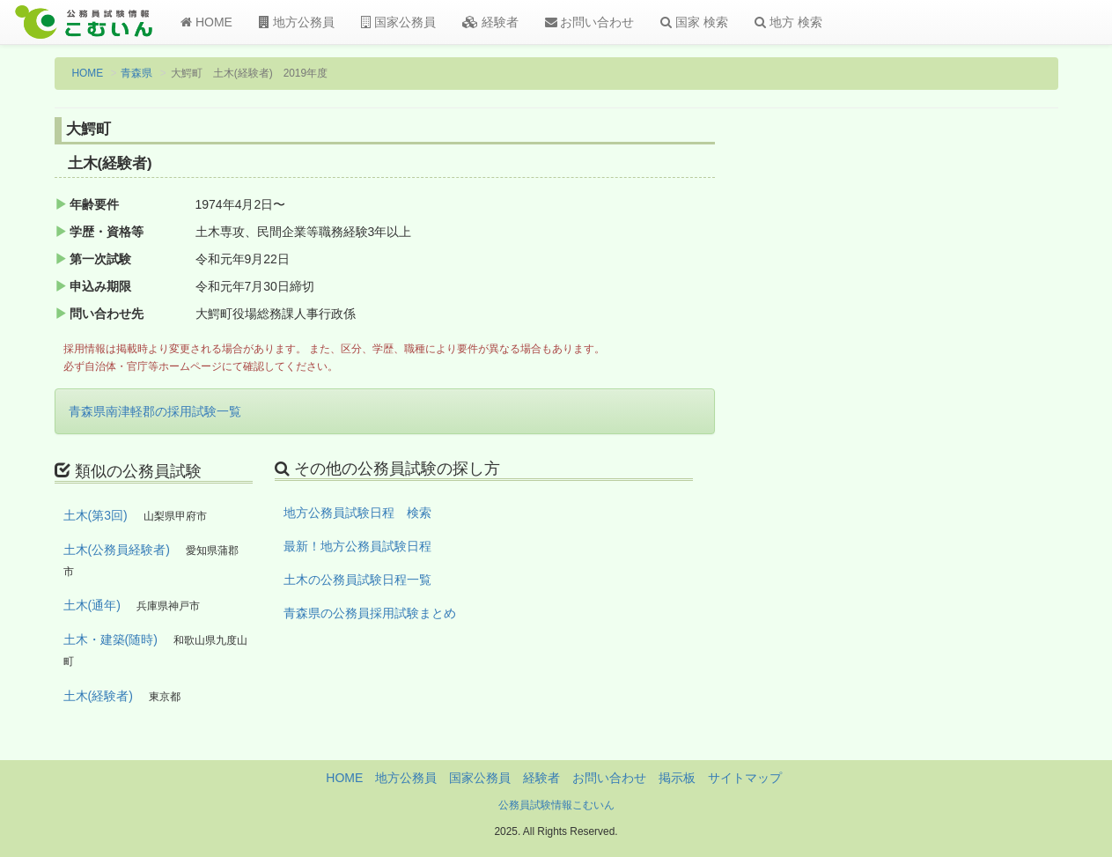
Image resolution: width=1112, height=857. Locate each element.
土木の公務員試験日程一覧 (357, 580)
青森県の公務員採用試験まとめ (370, 613)
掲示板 (677, 778)
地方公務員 (297, 22)
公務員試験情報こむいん (556, 805)
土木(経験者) (98, 696)
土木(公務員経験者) (116, 550)
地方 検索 (788, 22)
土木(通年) (92, 605)
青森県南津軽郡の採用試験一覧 (155, 411)
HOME (206, 22)
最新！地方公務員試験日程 (357, 546)
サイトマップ (745, 778)
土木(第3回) (95, 515)
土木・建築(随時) (110, 639)
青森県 (136, 73)
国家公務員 (398, 22)
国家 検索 (694, 22)
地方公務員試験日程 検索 (357, 513)
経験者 (490, 22)
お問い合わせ (590, 22)
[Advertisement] (942, 408)
